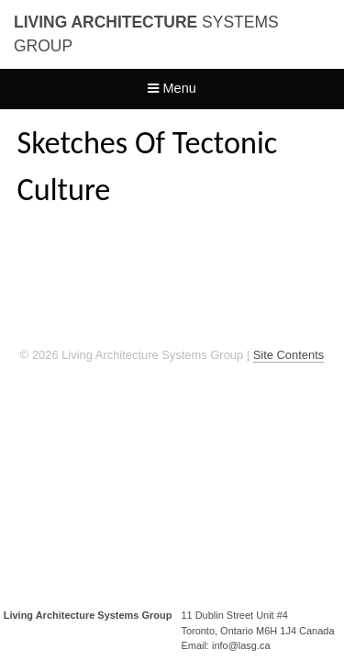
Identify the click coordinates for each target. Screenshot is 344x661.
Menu (171, 88)
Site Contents (288, 355)
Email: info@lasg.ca (225, 645)
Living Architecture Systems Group (88, 615)
